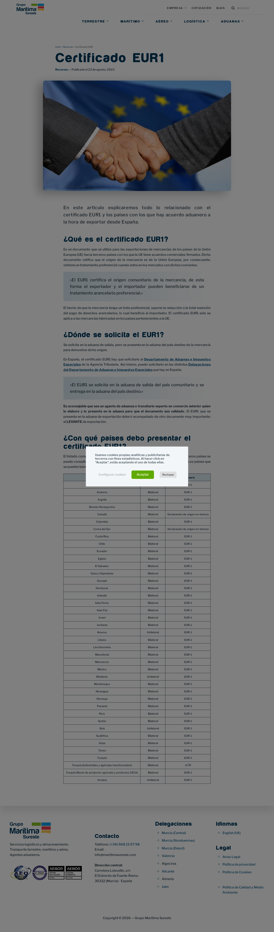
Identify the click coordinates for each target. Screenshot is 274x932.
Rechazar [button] (168, 474)
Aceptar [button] (143, 474)
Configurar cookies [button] (112, 474)
